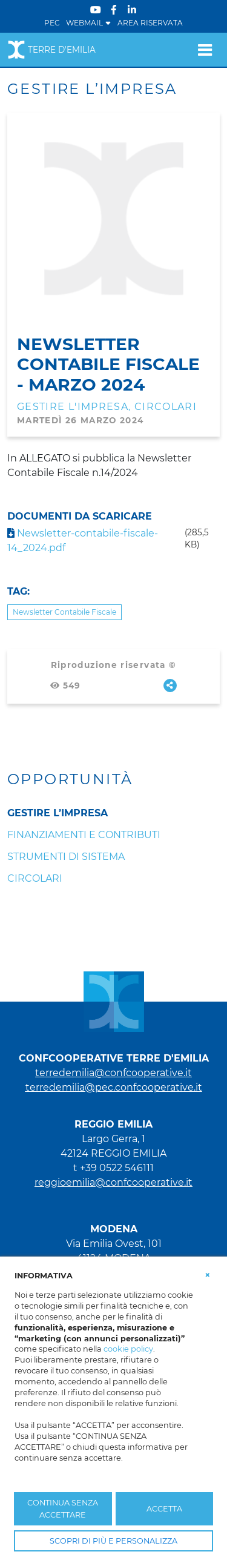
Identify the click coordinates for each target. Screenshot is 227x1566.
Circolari (165, 406)
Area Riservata (150, 22)
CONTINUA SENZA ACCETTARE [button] (62, 1508)
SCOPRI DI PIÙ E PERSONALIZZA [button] (113, 1540)
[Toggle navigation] (205, 50)
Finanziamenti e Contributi (83, 835)
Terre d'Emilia (51, 50)
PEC (52, 22)
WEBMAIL (88, 22)
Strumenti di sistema (66, 856)
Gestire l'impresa (72, 406)
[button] (207, 1274)
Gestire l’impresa (57, 813)
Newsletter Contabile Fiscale (64, 611)
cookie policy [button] (128, 1348)
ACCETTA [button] (164, 1508)
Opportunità (70, 779)
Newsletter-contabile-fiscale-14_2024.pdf (82, 540)
